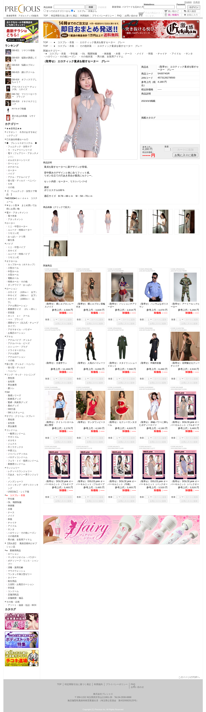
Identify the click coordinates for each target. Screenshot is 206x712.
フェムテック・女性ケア (20, 146)
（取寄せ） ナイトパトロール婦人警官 (59, 423)
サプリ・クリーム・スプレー (20, 416)
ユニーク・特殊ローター (20, 230)
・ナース (127, 53)
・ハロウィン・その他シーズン (59, 56)
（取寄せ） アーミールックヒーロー (185, 305)
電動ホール (13, 278)
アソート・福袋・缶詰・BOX (22, 605)
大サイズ (12, 250)
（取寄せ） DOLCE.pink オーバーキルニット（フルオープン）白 (90, 483)
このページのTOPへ (189, 677)
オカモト (12, 440)
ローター (12, 170)
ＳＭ (10, 184)
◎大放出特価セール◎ (17, 139)
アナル (9, 336)
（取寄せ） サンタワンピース (90, 422)
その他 (11, 187)
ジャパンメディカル (18, 454)
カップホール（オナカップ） (22, 264)
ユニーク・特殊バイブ (19, 254)
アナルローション (16, 357)
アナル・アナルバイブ (19, 177)
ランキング (12, 45)
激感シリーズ (14, 395)
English (188, 2)
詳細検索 (102, 7)
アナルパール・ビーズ (19, 343)
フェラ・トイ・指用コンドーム (23, 460)
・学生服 (73, 53)
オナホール (13, 167)
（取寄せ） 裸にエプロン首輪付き (90, 305)
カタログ (10, 609)
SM (8, 392)
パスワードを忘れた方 (133, 7)
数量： (48, 319)
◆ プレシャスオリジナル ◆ (21, 143)
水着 (10, 509)
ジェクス (12, 444)
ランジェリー (12, 468)
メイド (11, 515)
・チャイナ (161, 53)
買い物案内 (172, 15)
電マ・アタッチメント (17, 212)
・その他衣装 (86, 56)
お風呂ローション (16, 333)
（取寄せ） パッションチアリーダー (122, 305)
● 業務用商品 (13, 550)
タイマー (12, 577)
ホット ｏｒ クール (20, 316)
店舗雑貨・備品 (15, 598)
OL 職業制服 (16, 502)
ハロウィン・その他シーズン (22, 533)
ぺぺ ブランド (15, 319)
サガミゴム (13, 437)
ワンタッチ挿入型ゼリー (20, 574)
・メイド (139, 53)
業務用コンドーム (16, 464)
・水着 (116, 53)
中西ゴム (12, 450)
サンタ (11, 529)
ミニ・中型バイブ (16, 247)
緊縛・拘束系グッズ (18, 402)
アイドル (12, 526)
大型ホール (13, 274)
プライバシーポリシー (103, 15)
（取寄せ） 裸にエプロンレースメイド (59, 305)
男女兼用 (12, 385)
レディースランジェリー (20, 471)
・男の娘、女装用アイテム (109, 56)
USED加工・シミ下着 (18, 491)
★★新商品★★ (14, 128)
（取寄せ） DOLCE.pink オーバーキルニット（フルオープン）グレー (185, 424)
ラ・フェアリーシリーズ (20, 150)
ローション (13, 163)
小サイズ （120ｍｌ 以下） (23, 292)
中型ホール (13, 271)
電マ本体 (12, 216)
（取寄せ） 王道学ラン (56, 363)
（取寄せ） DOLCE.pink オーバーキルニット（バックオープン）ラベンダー (185, 483)
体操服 (11, 505)
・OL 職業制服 (89, 53)
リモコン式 (13, 233)
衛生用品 (12, 581)
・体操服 (106, 53)
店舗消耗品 (13, 594)
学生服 (11, 499)
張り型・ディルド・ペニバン (22, 180)
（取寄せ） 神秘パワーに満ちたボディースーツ (153, 423)
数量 (167, 146)
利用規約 (84, 15)
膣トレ (11, 388)
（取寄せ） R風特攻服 (150, 363)
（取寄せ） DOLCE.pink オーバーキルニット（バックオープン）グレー (153, 483)
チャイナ (12, 522)
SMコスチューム (16, 412)
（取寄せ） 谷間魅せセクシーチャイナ (185, 364)
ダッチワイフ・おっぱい (20, 285)
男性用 (11, 378)
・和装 (149, 53)
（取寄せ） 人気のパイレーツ (90, 363)
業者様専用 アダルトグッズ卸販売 (22, 16)
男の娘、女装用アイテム (20, 539)
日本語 (196, 2)
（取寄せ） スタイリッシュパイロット (122, 364)
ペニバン (12, 371)
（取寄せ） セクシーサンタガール (122, 423)
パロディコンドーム (18, 457)
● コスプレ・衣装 (15, 495)
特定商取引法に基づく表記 (64, 15)
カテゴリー (12, 124)
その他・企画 (12, 602)
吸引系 (11, 240)
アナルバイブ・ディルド (20, 340)
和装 (10, 519)
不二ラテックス (15, 447)
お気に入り (191, 15)
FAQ (119, 15)
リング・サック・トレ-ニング (21, 374)
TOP (46, 15)
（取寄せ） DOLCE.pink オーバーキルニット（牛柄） (122, 483)
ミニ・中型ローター (18, 226)
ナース (11, 512)
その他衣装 (13, 536)
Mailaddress (149, 4)
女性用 (11, 381)
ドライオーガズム (16, 350)
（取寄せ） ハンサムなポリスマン (153, 305)
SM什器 (11, 409)
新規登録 (116, 7)
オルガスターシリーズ (19, 160)
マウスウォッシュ (16, 571)
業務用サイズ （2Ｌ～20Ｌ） (23, 309)
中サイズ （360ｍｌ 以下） (23, 295)
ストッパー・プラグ (18, 347)
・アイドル (175, 53)
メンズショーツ (15, 481)
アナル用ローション (18, 305)
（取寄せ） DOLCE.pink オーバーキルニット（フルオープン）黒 (59, 483)
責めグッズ (13, 405)
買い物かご (172, 11)
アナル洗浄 (13, 353)
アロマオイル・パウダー (20, 329)
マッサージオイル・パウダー (22, 557)
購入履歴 (191, 11)
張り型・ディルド (16, 367)
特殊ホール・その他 (18, 281)
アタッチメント (15, 219)
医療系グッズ (14, 399)
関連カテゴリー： (52, 50)
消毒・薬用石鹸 (15, 567)
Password (181, 4)
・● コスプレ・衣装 (54, 53)
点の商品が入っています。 (153, 14)
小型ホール (13, 268)
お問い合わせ (131, 15)
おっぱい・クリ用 (16, 236)
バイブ (11, 173)
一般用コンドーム (16, 433)
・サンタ (188, 53)
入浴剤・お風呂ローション (21, 584)
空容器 (11, 312)
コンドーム (11, 430)
